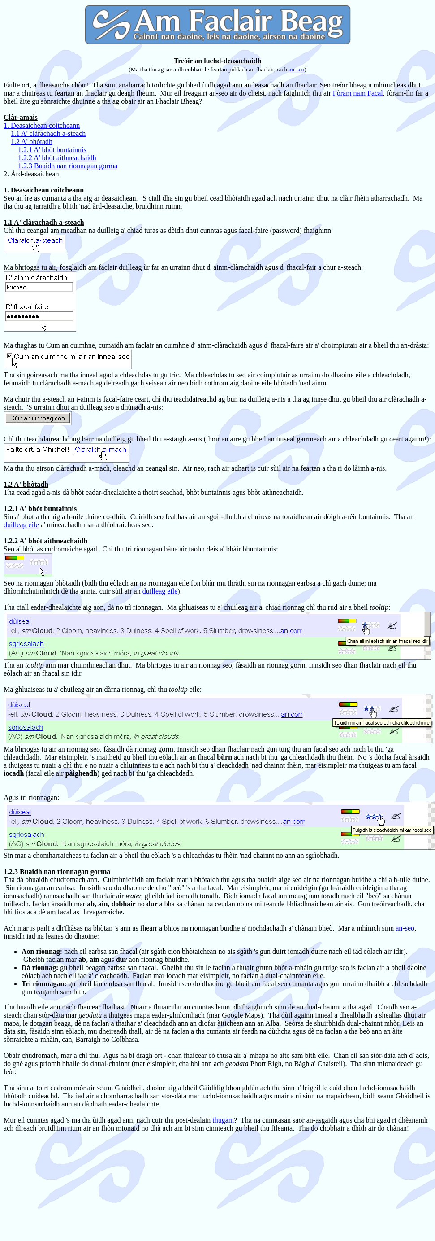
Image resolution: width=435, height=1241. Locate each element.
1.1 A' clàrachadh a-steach (48, 133)
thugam (223, 1120)
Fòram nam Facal (358, 93)
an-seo (297, 69)
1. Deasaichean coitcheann (42, 125)
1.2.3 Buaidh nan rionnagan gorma (67, 166)
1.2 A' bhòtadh (31, 141)
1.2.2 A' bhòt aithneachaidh (57, 158)
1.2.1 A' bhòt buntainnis (52, 149)
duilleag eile (21, 525)
